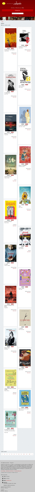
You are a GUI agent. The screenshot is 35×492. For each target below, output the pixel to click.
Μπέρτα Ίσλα (7, 347)
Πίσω (2, 21)
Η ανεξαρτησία (7, 92)
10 (23, 454)
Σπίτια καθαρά (21, 85)
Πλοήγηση (17, 10)
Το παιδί (6, 264)
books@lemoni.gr (8, 480)
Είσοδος (13, 7)
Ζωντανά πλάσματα (8, 221)
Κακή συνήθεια (21, 368)
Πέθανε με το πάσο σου (8, 133)
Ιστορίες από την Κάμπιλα (9, 49)
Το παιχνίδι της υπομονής (9, 429)
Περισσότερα (29, 90)
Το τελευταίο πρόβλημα (23, 125)
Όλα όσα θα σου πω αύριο (24, 408)
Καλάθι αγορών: (20, 7)
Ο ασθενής (21, 328)
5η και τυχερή (21, 288)
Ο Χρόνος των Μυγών (23, 46)
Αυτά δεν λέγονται (7, 176)
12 (29, 454)
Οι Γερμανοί (21, 247)
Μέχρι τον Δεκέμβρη (22, 165)
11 (26, 454)
